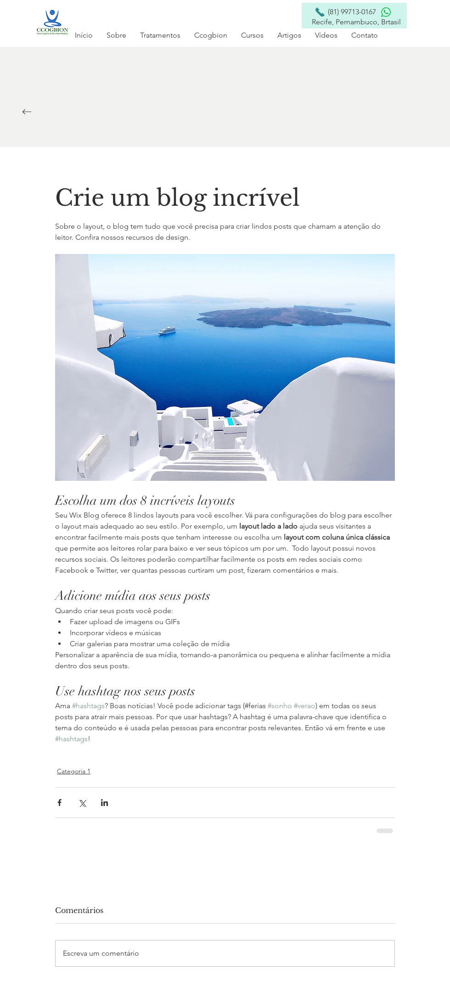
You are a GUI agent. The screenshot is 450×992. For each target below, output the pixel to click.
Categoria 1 (73, 771)
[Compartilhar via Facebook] (59, 802)
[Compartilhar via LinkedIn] (104, 802)
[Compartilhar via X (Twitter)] (82, 802)
